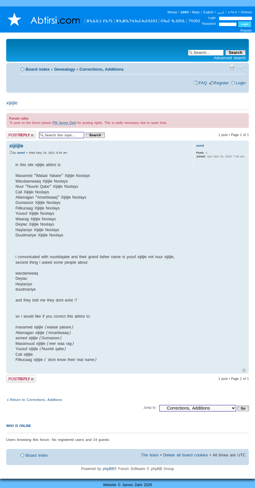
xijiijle (12, 102)
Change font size (241, 67)
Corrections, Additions (102, 69)
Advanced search (230, 58)
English (208, 12)
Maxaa (172, 12)
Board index (38, 69)
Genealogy (64, 69)
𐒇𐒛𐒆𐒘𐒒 (194, 21)
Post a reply (21, 135)
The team (150, 455)
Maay (196, 12)
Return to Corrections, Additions (36, 400)
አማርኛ (232, 12)
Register (246, 30)
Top (244, 370)
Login (241, 83)
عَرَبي (220, 12)
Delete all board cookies (185, 455)
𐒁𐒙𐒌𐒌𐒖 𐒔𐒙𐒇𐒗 (100, 21)
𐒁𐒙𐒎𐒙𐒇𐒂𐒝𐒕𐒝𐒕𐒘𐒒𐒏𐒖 (136, 21)
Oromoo (246, 12)
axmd (21, 152)
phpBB (108, 469)
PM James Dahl (64, 123)
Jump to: (150, 407)
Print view (231, 67)
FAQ (203, 83)
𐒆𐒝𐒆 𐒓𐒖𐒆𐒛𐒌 (173, 21)
